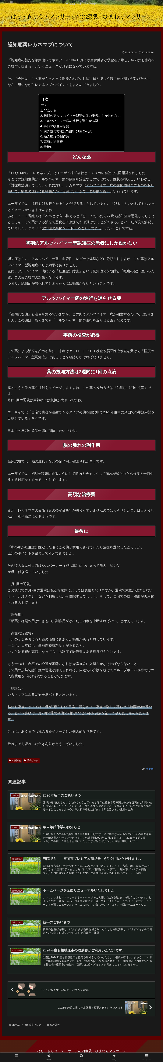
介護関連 (15, 760)
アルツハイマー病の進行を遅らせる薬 (71, 121)
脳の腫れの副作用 (56, 136)
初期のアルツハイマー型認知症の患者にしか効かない (82, 116)
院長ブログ (31, 760)
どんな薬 (50, 110)
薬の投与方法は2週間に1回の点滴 (68, 131)
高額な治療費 (53, 142)
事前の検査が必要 (56, 126)
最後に (48, 147)
